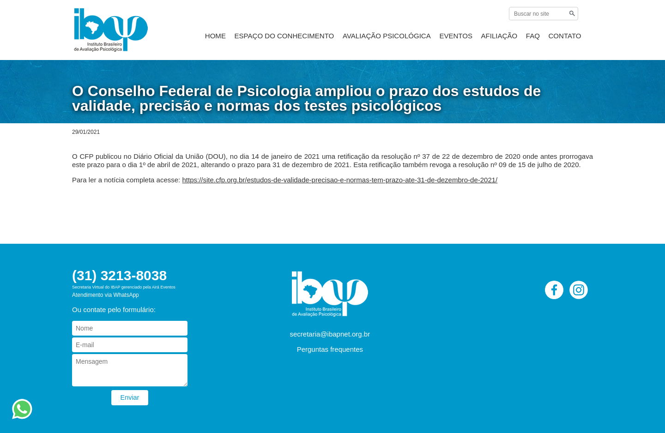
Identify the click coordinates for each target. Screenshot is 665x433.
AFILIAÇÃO (507, 37)
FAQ (537, 37)
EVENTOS (468, 37)
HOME (253, 37)
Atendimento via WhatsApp (105, 295)
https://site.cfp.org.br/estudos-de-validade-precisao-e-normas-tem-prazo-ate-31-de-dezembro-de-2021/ (339, 180)
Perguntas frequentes (330, 349)
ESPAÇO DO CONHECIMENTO (315, 37)
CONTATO (565, 37)
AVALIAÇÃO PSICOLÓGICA (406, 37)
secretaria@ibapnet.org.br (330, 334)
